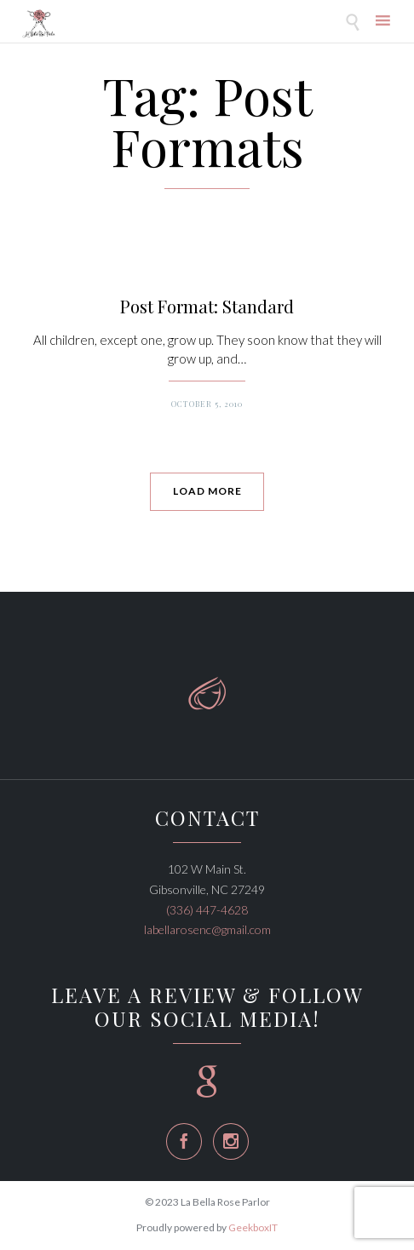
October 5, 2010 (207, 404)
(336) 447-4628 (207, 910)
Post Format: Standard (207, 306)
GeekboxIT (253, 1227)
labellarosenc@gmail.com (207, 929)
